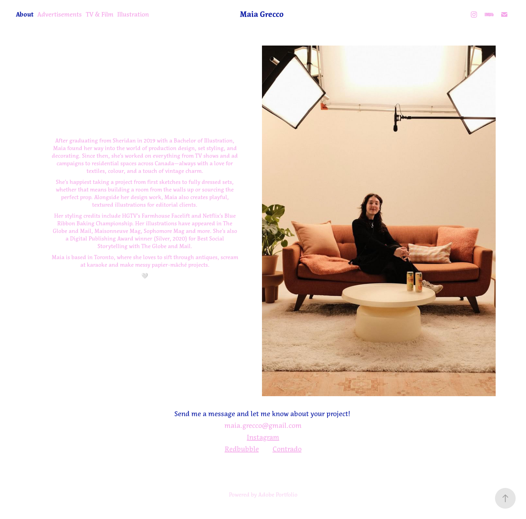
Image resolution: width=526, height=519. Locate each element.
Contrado (287, 449)
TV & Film (99, 14)
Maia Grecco (262, 14)
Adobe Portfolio (277, 494)
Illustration (133, 14)
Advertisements (59, 14)
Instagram (263, 437)
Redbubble (242, 449)
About (24, 14)
